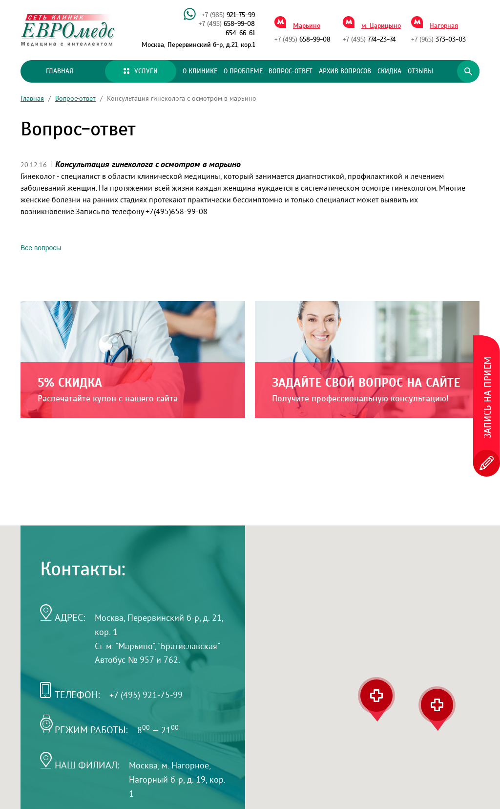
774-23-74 (369, 39)
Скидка (389, 71)
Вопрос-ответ (290, 71)
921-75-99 (228, 15)
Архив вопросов (345, 71)
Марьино (306, 25)
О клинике (200, 71)
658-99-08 (227, 24)
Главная (59, 71)
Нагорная (444, 25)
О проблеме (243, 71)
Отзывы (420, 71)
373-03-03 (438, 39)
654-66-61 (240, 33)
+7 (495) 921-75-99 (146, 694)
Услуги (141, 71)
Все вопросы (41, 248)
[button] (437, 708)
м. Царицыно (381, 25)
